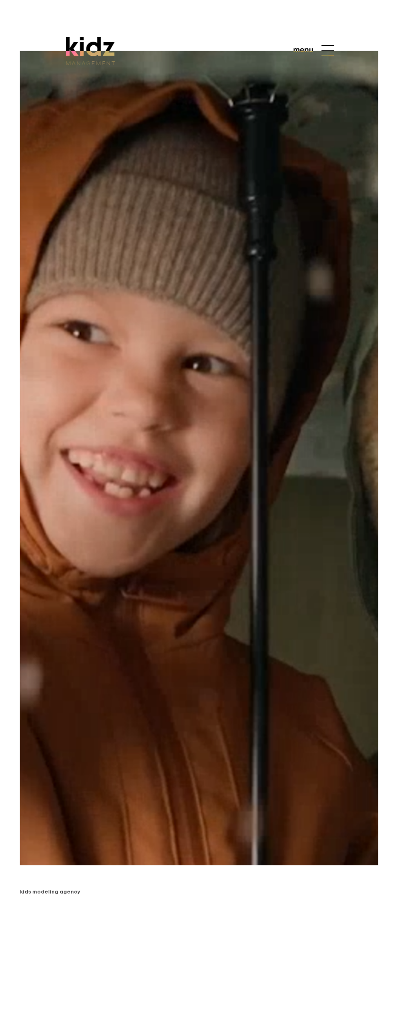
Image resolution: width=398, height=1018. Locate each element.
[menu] (313, 50)
